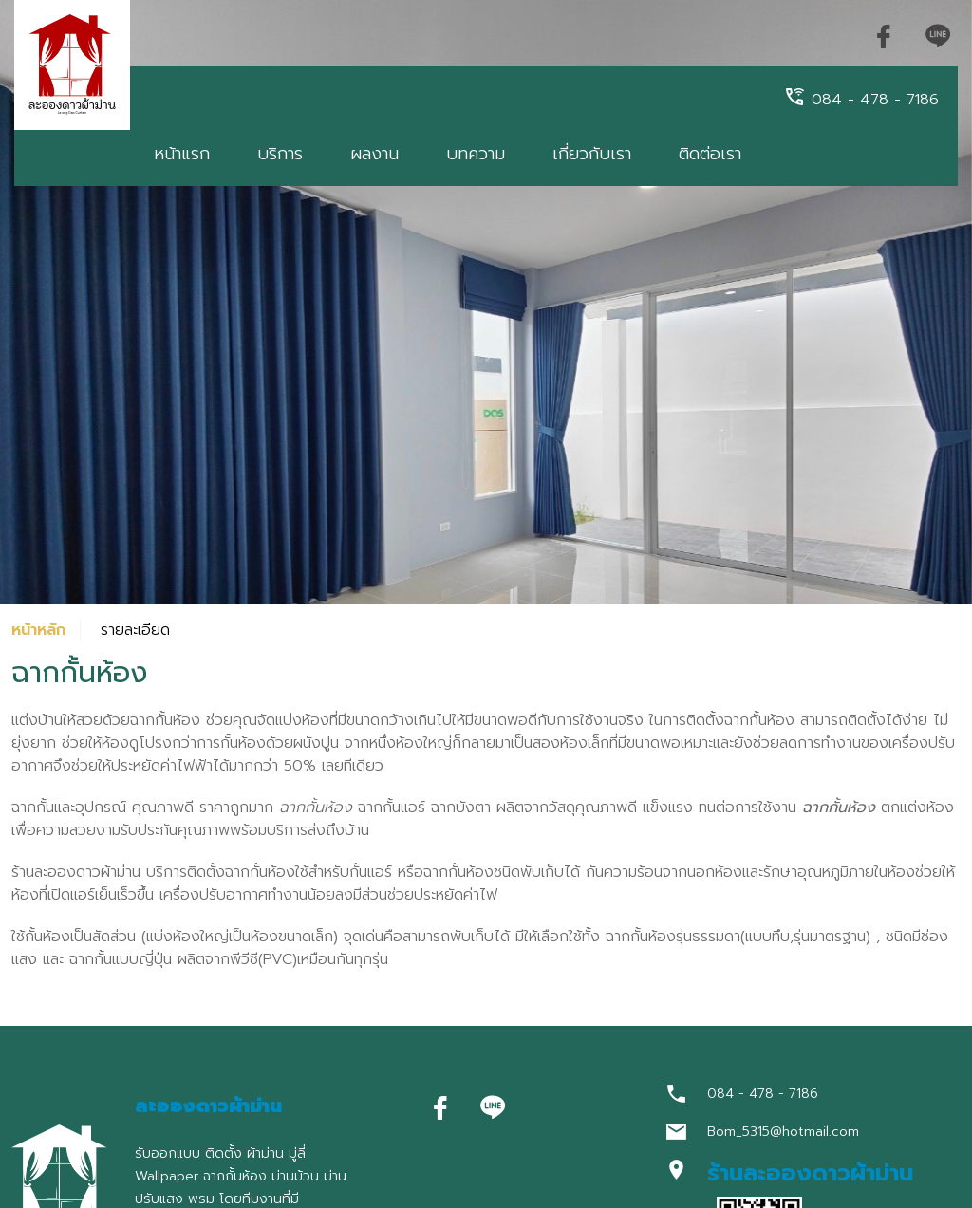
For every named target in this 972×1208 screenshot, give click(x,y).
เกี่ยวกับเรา (591, 153)
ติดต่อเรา (710, 153)
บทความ (475, 153)
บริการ (280, 153)
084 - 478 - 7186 (861, 98)
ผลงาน (374, 153)
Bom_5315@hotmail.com (783, 1132)
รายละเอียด (135, 630)
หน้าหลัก (38, 630)
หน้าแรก (182, 153)
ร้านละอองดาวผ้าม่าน (810, 1173)
